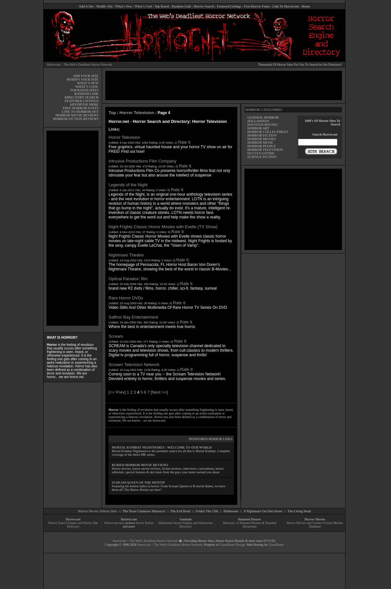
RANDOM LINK (86, 94)
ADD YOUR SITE (85, 76)
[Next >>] (159, 392)
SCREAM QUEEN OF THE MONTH (138, 482)
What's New (123, 6)
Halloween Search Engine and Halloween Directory (186, 524)
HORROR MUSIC (260, 142)
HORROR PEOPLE (261, 146)
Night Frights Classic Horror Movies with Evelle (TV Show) (163, 226)
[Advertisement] (72, 228)
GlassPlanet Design (232, 544)
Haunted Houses (249, 519)
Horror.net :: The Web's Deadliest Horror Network (79, 64)
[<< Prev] (117, 392)
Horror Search (204, 6)
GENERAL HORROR (263, 117)
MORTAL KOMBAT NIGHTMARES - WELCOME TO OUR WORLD (162, 447)
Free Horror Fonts (257, 6)
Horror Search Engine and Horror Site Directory (73, 524)
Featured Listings (229, 6)
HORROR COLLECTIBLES (267, 132)
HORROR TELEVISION (265, 149)
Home (306, 6)
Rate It (184, 142)
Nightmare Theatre (126, 255)
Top (112, 112)
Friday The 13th (207, 511)
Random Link (181, 6)
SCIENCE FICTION (262, 157)
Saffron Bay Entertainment (133, 317)
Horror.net (73, 519)
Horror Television (137, 112)
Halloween (231, 511)
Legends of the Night (128, 184)
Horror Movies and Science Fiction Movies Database (315, 524)
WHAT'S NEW (87, 83)
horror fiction (144, 523)
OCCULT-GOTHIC (261, 153)
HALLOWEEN (258, 121)
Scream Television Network (134, 364)
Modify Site (104, 6)
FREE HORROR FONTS (80, 108)
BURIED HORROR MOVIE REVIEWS (140, 465)
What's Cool (143, 6)
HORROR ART (258, 128)
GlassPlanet (276, 544)
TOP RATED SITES (84, 90)
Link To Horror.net (285, 6)
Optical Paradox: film (128, 278)
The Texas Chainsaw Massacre (144, 511)
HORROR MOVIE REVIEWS (77, 115)
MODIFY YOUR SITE (82, 79)
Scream (116, 336)
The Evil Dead (180, 511)
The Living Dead (299, 511)
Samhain (185, 519)
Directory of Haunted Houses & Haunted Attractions (249, 524)
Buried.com (129, 519)
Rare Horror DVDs (126, 297)
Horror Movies (315, 519)
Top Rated (161, 6)
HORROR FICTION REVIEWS (75, 119)
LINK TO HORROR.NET (80, 111)
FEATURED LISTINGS (81, 101)
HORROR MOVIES (261, 139)
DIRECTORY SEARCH (81, 97)
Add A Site (86, 6)
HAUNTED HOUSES (262, 124)
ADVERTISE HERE (84, 104)
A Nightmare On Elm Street (262, 511)
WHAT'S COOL (86, 86)
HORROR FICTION (262, 135)
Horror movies (114, 523)
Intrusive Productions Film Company (142, 161)
